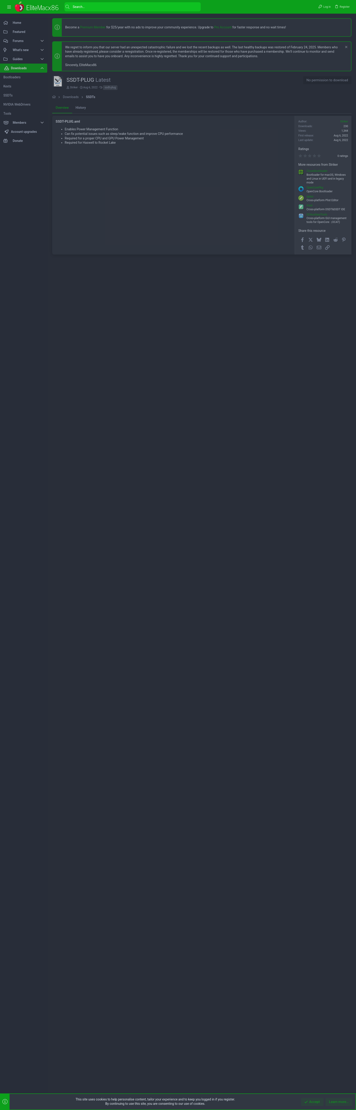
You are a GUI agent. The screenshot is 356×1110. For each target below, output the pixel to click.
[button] (9, 7)
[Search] (132, 6)
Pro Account (223, 27)
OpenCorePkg (315, 187)
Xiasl (309, 205)
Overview (62, 107)
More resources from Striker (318, 164)
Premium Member (93, 27)
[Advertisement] (173, 292)
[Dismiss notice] (346, 47)
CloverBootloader (317, 171)
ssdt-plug (110, 87)
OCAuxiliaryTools (317, 214)
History (81, 107)
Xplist (310, 196)
